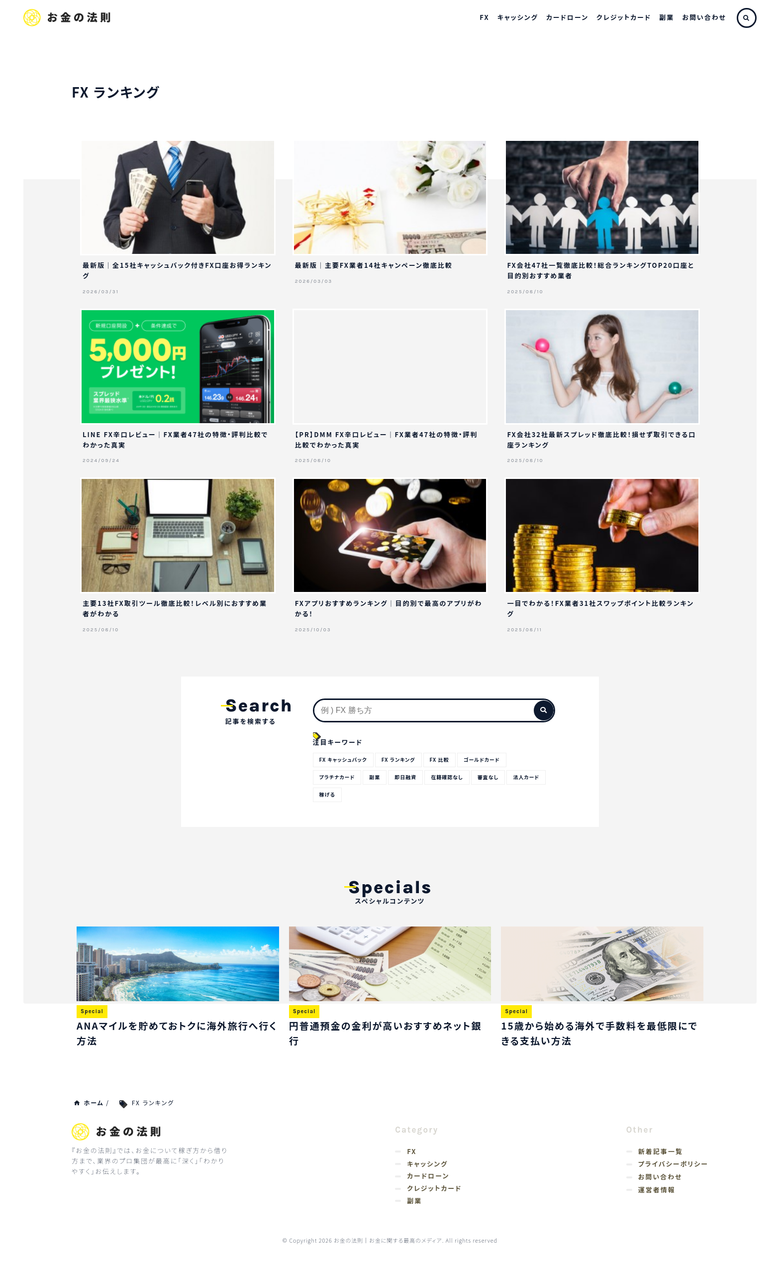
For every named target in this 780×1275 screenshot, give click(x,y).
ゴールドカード (492, 760)
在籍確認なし (454, 778)
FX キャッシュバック (345, 760)
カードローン (567, 17)
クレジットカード (623, 17)
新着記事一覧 (660, 1154)
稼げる (371, 796)
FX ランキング (404, 760)
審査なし (498, 778)
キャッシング (517, 17)
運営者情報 (657, 1193)
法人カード (333, 796)
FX (484, 17)
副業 (666, 17)
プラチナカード (338, 778)
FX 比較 (447, 760)
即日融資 (411, 778)
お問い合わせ (704, 17)
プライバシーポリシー (673, 1167)
